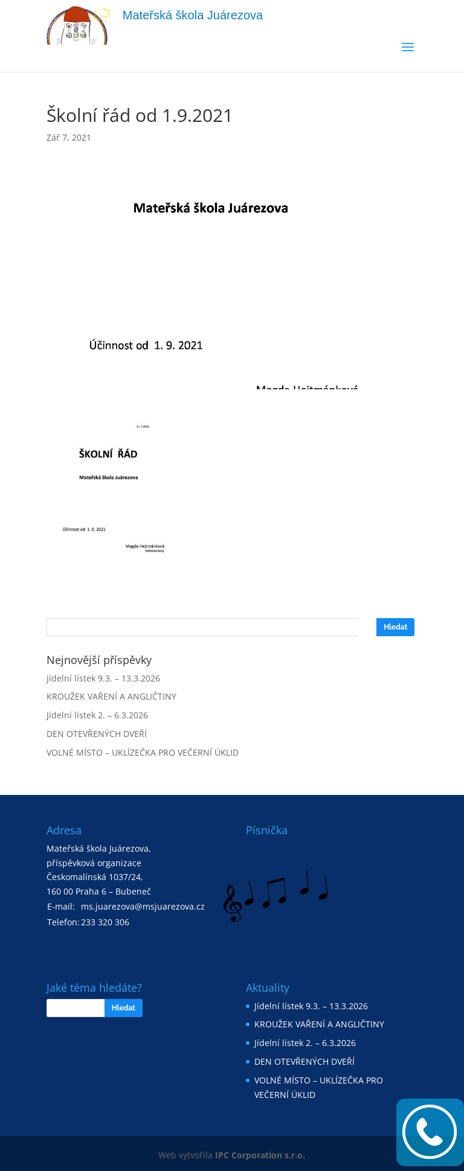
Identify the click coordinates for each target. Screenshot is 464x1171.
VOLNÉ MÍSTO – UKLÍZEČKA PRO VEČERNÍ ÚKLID (143, 752)
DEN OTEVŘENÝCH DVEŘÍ (97, 733)
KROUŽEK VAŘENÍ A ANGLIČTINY (111, 696)
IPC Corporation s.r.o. (260, 1155)
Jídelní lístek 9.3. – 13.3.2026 (103, 678)
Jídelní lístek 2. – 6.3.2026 (97, 715)
